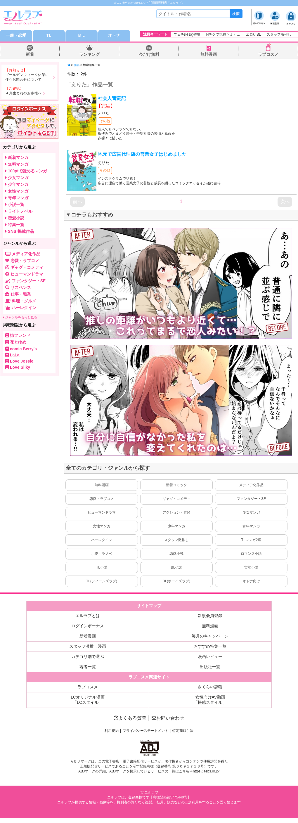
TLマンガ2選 (251, 540)
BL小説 (176, 567)
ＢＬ (81, 35)
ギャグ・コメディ (176, 499)
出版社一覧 (210, 666)
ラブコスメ (268, 54)
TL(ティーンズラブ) (101, 581)
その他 (105, 121)
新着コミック (176, 485)
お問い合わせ (168, 717)
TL (48, 35)
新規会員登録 (210, 615)
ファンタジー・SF (251, 499)
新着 (30, 54)
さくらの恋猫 (210, 687)
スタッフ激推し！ (281, 34)
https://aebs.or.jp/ (206, 771)
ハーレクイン (101, 540)
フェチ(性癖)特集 (187, 34)
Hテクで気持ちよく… (223, 34)
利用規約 (112, 731)
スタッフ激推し (176, 540)
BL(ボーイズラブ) (176, 581)
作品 (76, 65)
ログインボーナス (87, 625)
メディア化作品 (251, 485)
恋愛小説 (176, 554)
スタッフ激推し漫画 (87, 646)
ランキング (89, 54)
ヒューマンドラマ (102, 512)
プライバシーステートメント (145, 731)
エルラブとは (87, 615)
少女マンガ (251, 512)
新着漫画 (87, 636)
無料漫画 (208, 54)
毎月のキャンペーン (210, 636)
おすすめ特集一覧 (210, 646)
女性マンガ (101, 526)
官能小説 (251, 567)
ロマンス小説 (251, 554)
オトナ (114, 35)
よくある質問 (130, 717)
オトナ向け (251, 581)
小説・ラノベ (101, 554)
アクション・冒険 (176, 512)
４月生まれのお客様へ (23, 93)
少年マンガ (176, 526)
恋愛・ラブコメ (101, 499)
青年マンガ (251, 526)
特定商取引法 (182, 731)
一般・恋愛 (16, 35)
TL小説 (101, 567)
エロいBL (253, 34)
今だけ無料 (149, 54)
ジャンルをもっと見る (20, 317)
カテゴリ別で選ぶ (87, 656)
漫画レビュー (210, 656)
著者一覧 (87, 666)
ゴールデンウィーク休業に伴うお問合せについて (27, 77)
